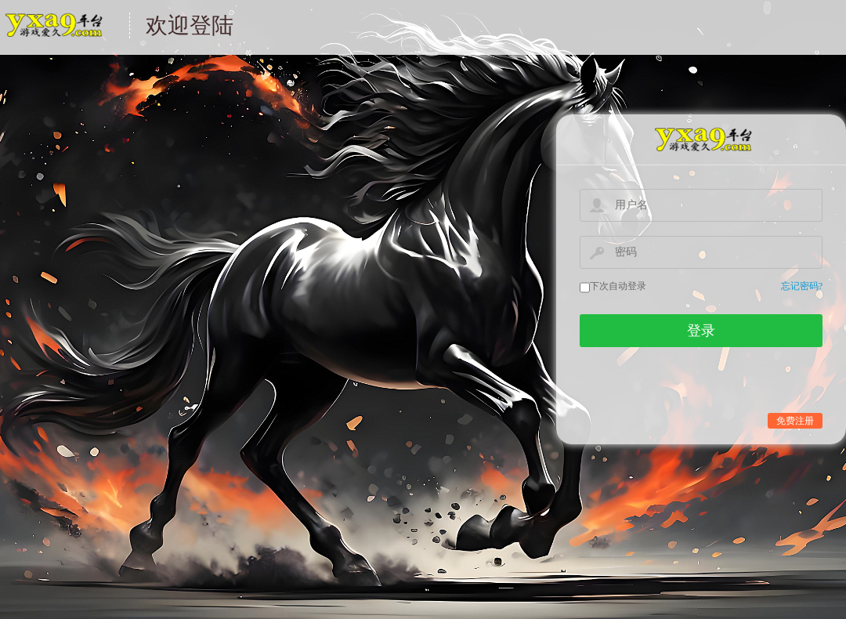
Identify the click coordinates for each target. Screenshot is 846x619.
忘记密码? (801, 286)
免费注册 (795, 420)
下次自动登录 (618, 286)
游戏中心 (53, 35)
